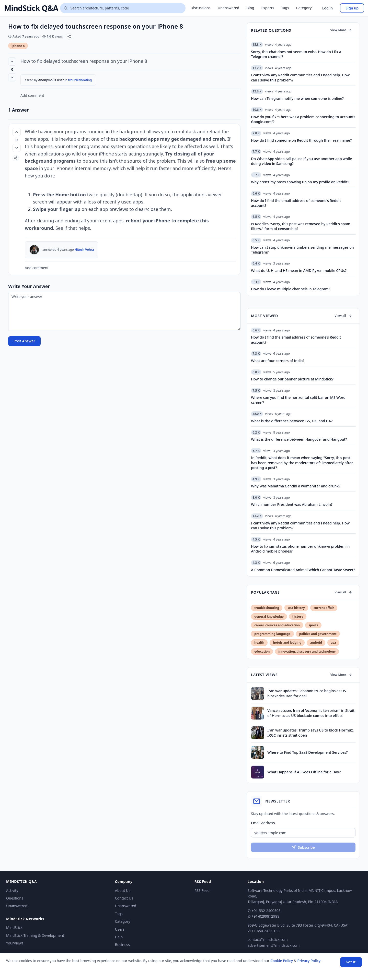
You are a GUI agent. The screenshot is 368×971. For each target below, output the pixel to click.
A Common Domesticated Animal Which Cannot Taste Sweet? (303, 569)
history (297, 616)
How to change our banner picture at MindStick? (292, 379)
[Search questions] (122, 8)
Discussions (201, 7)
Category (304, 7)
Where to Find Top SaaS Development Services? (307, 752)
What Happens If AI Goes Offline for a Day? (304, 772)
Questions (14, 898)
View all (343, 316)
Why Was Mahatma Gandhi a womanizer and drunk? (295, 486)
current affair (324, 608)
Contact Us (124, 898)
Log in (327, 8)
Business (122, 944)
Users (119, 929)
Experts (267, 7)
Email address (263, 822)
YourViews (14, 943)
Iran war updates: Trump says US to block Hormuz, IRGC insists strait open (310, 732)
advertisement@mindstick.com (274, 945)
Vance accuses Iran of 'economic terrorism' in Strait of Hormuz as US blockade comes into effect (310, 713)
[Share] (69, 36)
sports (313, 625)
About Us (122, 890)
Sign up (352, 8)
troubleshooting (80, 80)
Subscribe (303, 847)
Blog (250, 7)
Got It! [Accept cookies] (351, 962)
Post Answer (24, 341)
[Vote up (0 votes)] (12, 61)
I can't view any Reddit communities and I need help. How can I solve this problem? (300, 525)
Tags (285, 7)
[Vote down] (12, 77)
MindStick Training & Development (35, 935)
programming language (272, 634)
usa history (296, 608)
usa (333, 642)
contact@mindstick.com (268, 939)
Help (119, 936)
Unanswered (228, 7)
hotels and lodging (287, 642)
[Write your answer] (124, 311)
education (262, 651)
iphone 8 (18, 46)
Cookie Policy (281, 960)
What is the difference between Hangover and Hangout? (299, 439)
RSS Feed (202, 890)
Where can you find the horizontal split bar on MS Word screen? (298, 400)
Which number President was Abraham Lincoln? (291, 504)
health (259, 642)
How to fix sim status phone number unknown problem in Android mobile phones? (300, 549)
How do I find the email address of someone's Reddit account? (296, 339)
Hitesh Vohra (84, 249)
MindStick (14, 927)
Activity (12, 890)
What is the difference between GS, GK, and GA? (291, 420)
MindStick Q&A (31, 8)
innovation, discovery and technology (307, 651)
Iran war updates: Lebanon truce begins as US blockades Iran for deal (306, 693)
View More (341, 30)
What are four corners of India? (277, 360)
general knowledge (269, 616)
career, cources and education (277, 625)
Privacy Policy (308, 960)
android (316, 642)
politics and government (318, 634)
